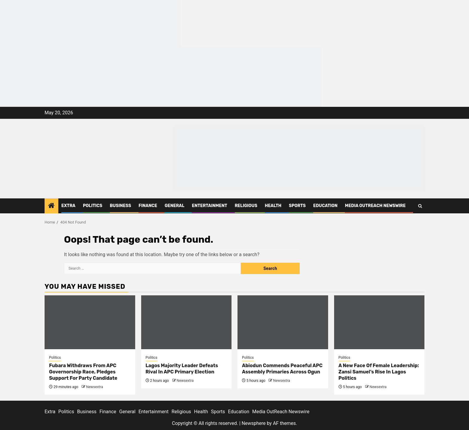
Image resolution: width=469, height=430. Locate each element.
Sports (297, 205)
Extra (68, 205)
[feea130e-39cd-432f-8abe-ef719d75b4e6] (90, 23)
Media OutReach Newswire (375, 205)
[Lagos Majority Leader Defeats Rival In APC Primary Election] (186, 322)
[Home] (51, 206)
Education (325, 205)
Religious (246, 205)
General (174, 205)
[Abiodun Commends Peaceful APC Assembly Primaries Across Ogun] (282, 322)
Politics (92, 205)
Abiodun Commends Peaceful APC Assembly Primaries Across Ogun (282, 369)
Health (273, 205)
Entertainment (209, 205)
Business (120, 205)
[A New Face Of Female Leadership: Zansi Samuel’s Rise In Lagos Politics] (379, 322)
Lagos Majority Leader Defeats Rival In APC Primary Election (182, 369)
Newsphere (254, 423)
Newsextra (94, 387)
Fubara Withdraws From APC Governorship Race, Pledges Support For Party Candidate (83, 372)
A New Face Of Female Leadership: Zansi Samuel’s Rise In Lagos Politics (379, 372)
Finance (147, 205)
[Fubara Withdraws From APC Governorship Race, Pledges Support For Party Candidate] (90, 322)
